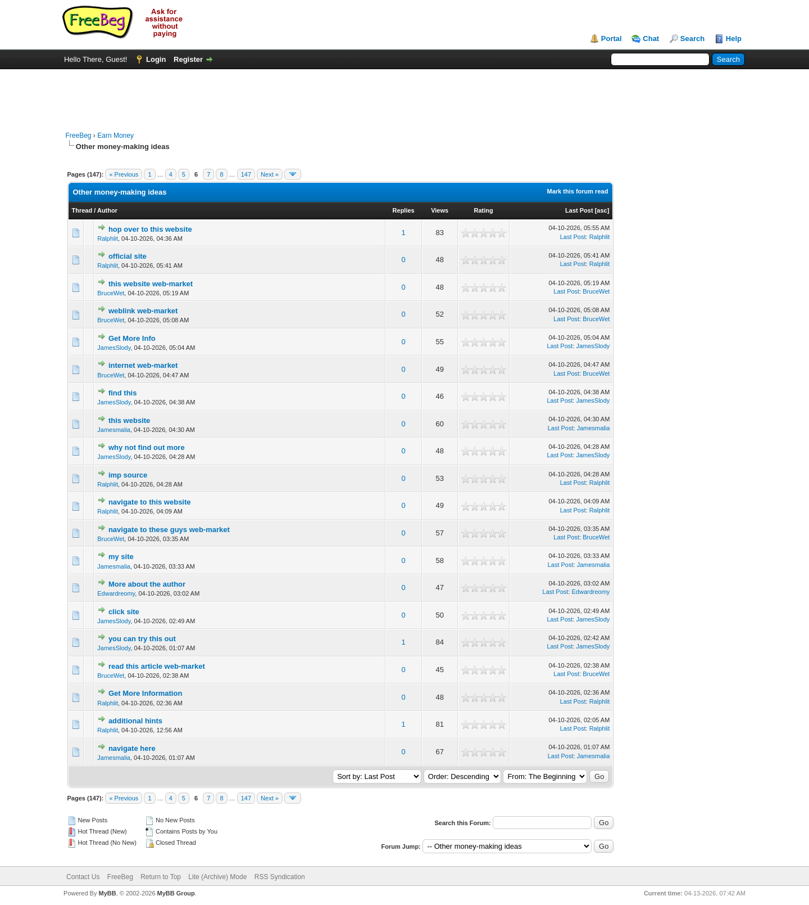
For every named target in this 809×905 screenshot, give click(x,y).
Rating (483, 210)
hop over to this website (150, 229)
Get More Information (145, 693)
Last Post (579, 210)
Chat (651, 38)
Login (156, 59)
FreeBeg (79, 135)
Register (188, 59)
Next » (270, 174)
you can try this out (142, 638)
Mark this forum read (577, 191)
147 (246, 174)
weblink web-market (143, 311)
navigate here (132, 748)
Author (107, 210)
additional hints (135, 721)
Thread (82, 210)
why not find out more (146, 447)
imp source (127, 475)
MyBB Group (176, 893)
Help (734, 38)
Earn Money (115, 135)
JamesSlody (113, 347)
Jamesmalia (113, 429)
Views (439, 210)
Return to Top (160, 877)
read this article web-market (156, 666)
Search (692, 38)
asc (602, 210)
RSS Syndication (279, 877)
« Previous (123, 174)
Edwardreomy (116, 593)
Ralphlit (107, 238)
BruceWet (110, 293)
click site (123, 611)
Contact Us (82, 877)
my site (121, 556)
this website (129, 420)
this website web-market (150, 284)
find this (122, 393)
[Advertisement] (404, 94)
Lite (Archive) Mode (217, 877)
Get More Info (132, 338)
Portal (611, 38)
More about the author (146, 584)
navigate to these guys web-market (169, 529)
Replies (404, 210)
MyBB (107, 893)
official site (127, 256)
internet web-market (143, 365)
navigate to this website (149, 502)
